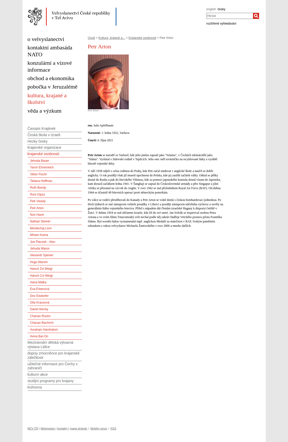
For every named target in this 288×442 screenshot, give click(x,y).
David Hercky (39, 309)
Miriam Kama (39, 235)
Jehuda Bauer (39, 161)
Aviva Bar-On (39, 336)
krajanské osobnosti (43, 154)
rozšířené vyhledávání (221, 23)
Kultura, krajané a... (111, 38)
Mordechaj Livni (41, 228)
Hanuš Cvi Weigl (41, 275)
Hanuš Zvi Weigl (41, 269)
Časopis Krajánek (42, 128)
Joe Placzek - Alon (42, 242)
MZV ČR (33, 428)
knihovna (35, 387)
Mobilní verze (98, 428)
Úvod (91, 38)
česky (221, 9)
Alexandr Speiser (41, 255)
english (211, 9)
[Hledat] (256, 16)
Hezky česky (38, 141)
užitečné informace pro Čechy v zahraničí (53, 366)
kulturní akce (38, 374)
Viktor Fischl (38, 174)
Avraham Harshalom (44, 329)
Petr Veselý (38, 201)
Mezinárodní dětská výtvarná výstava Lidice (50, 344)
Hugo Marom (39, 262)
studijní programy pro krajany (51, 381)
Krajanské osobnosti (142, 38)
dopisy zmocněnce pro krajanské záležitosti (54, 355)
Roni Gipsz (37, 194)
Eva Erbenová (39, 289)
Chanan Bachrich (42, 323)
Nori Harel (37, 215)
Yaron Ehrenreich (42, 167)
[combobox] (229, 16)
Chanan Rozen (40, 316)
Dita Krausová (39, 302)
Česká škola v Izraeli (44, 135)
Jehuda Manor (40, 248)
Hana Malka (38, 282)
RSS (113, 428)
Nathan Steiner (40, 221)
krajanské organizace (44, 147)
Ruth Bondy (38, 187)
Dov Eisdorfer (39, 296)
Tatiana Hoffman (41, 181)
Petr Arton (37, 208)
